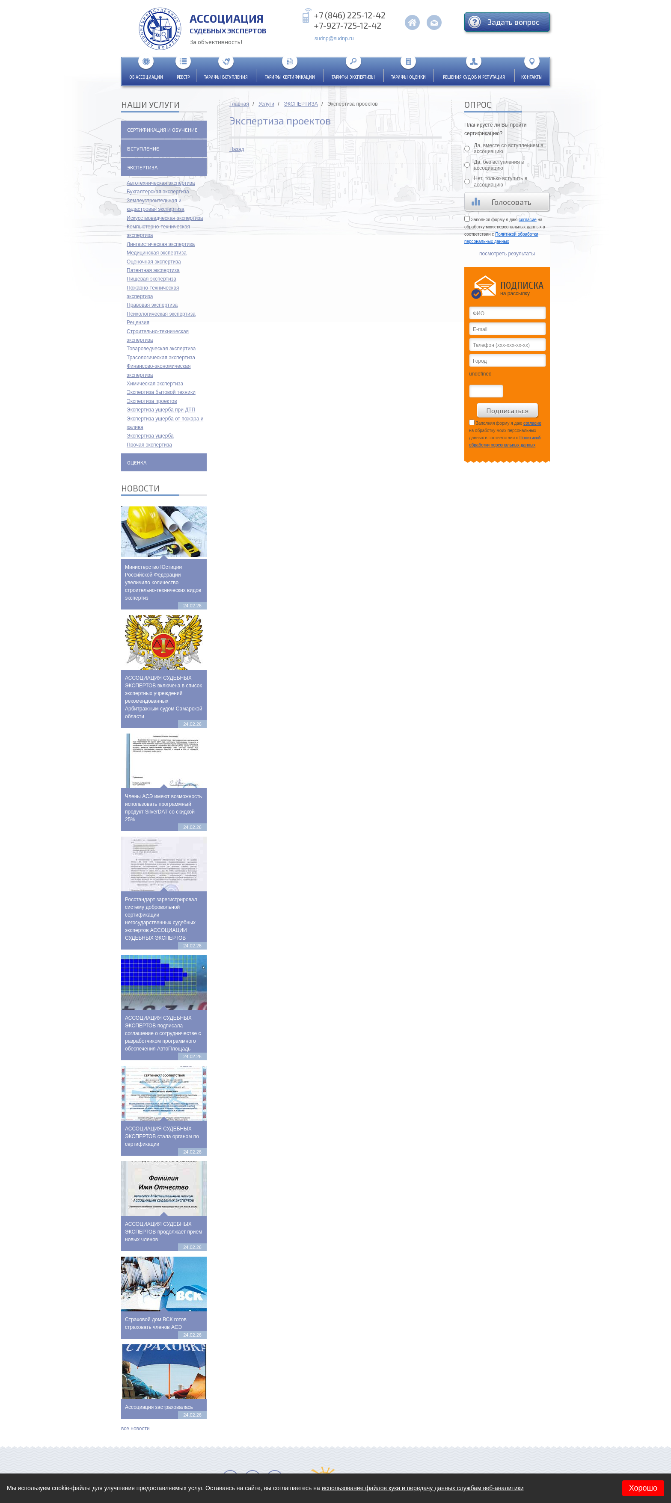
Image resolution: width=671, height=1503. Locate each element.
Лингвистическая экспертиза (161, 244)
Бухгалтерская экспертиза (158, 192)
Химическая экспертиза (155, 384)
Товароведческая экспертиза (161, 349)
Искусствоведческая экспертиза (165, 218)
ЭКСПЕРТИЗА (301, 104)
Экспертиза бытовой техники (161, 392)
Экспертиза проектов (152, 401)
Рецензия (138, 322)
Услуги (266, 104)
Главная (239, 104)
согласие (528, 219)
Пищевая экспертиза (151, 279)
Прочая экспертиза (149, 445)
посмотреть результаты (507, 254)
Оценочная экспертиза (154, 262)
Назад (236, 149)
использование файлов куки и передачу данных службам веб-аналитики (423, 1488)
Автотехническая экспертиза (161, 183)
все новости (135, 1429)
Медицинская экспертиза (157, 253)
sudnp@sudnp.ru (334, 38)
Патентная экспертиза (153, 270)
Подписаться (507, 410)
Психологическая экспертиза (161, 314)
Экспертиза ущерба (150, 436)
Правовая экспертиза (152, 305)
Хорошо (643, 1488)
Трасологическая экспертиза (161, 358)
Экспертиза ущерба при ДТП (161, 410)
